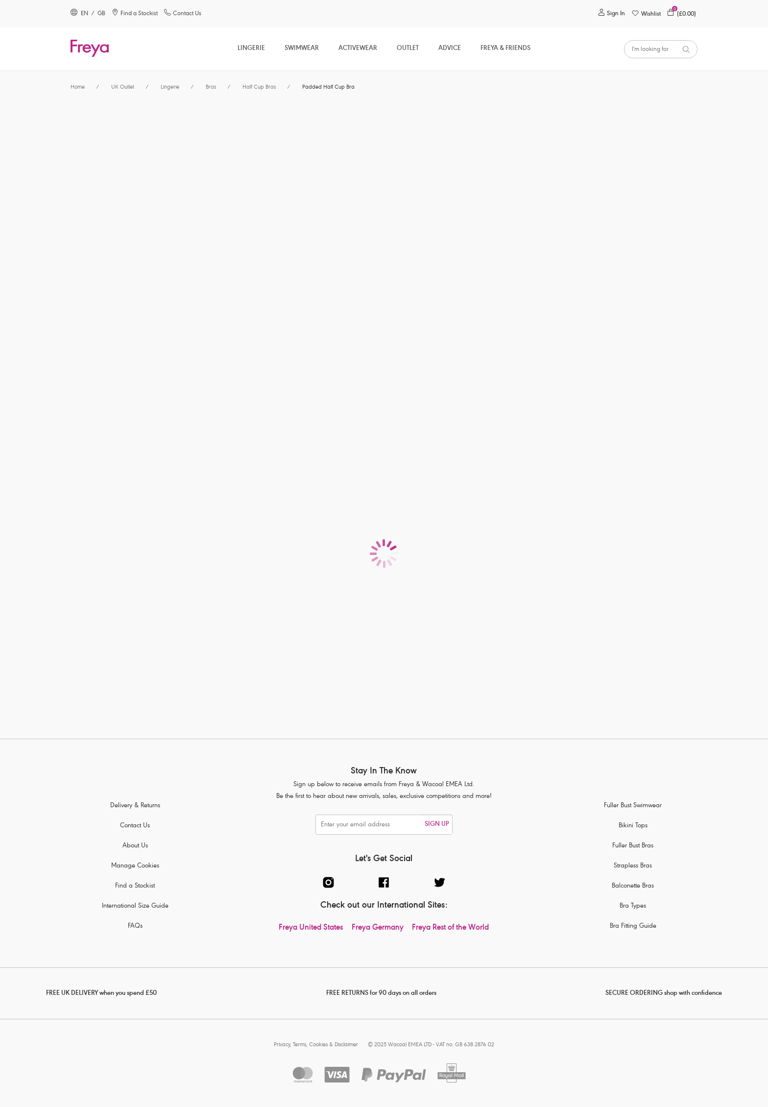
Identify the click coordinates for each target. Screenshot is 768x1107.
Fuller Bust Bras (632, 846)
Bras (211, 87)
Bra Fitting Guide (633, 926)
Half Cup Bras (259, 87)
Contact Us (135, 826)
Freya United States (311, 928)
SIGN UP (437, 824)
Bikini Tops (633, 826)
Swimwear (302, 48)
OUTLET (408, 48)
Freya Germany (378, 928)
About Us (135, 846)
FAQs (135, 926)
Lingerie (251, 48)
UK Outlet (122, 87)
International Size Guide (135, 906)
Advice (449, 48)
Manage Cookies (135, 866)
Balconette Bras (633, 886)
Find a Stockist (135, 886)
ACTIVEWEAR (357, 48)
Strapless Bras (633, 866)
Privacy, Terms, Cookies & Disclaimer (316, 1045)
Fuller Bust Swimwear (633, 806)
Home (78, 87)
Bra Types (633, 906)
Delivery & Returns (135, 806)
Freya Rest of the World (450, 928)
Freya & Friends (505, 48)
